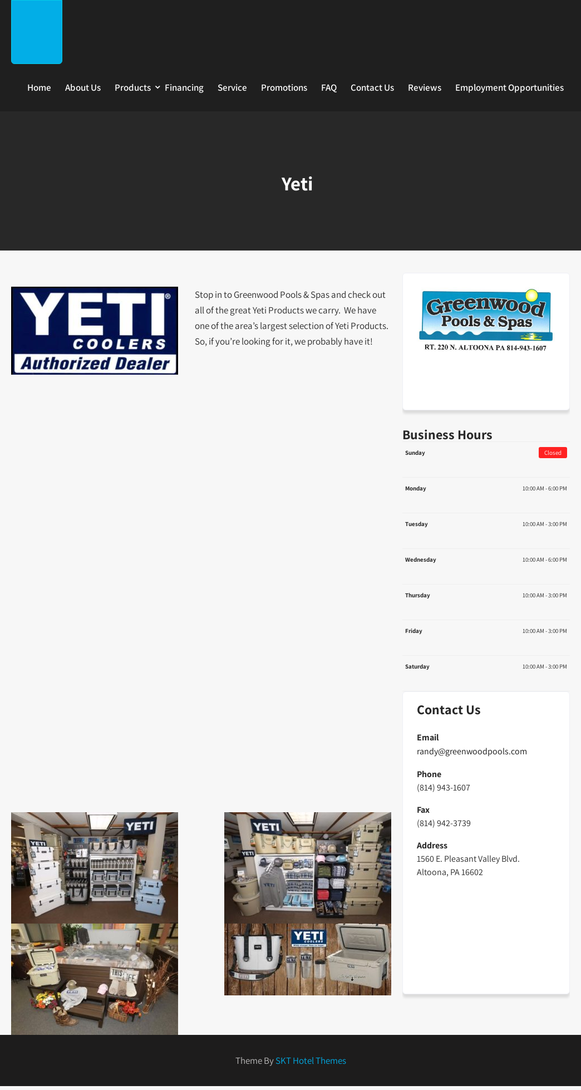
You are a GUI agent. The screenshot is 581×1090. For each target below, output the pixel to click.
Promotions (284, 87)
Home (39, 87)
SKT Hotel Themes (310, 1060)
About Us (83, 87)
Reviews (424, 87)
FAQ (329, 87)
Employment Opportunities (509, 87)
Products (133, 87)
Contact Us (372, 87)
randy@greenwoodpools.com (472, 751)
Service (232, 87)
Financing (184, 87)
